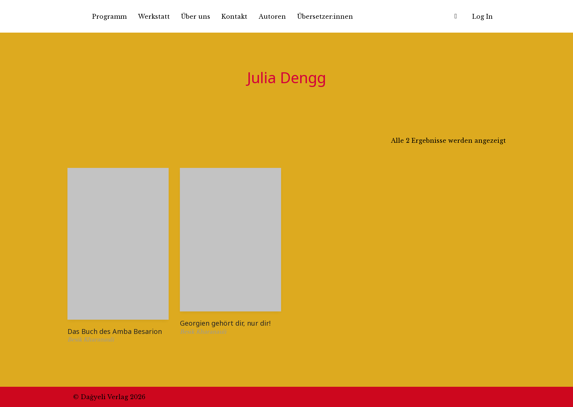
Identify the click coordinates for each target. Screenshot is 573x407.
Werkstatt (154, 16)
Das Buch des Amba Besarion (114, 331)
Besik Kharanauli (90, 339)
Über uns (195, 16)
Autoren (272, 16)
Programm (109, 16)
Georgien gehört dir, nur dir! (225, 323)
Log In (482, 16)
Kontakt (234, 16)
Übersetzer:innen (325, 16)
